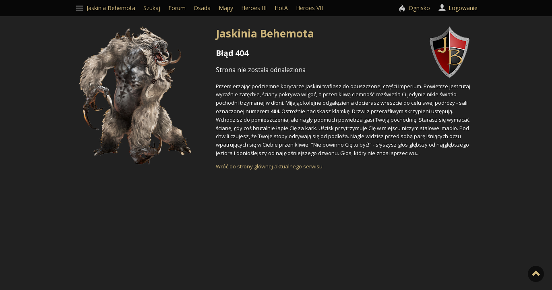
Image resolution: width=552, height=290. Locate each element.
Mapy (226, 8)
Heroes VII (309, 8)
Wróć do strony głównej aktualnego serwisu (269, 166)
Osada (202, 8)
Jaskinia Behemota (342, 33)
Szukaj (151, 8)
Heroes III (254, 8)
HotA (281, 8)
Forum (177, 8)
